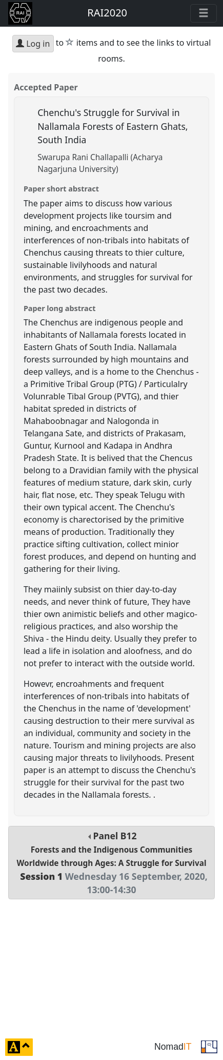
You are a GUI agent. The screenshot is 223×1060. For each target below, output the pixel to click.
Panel (111, 863)
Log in (33, 43)
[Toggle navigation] (203, 13)
